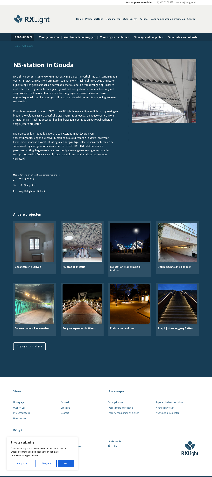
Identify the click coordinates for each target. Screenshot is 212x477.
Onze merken (113, 19)
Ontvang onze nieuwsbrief (139, 2)
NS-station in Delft (74, 266)
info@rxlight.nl (27, 185)
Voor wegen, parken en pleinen (123, 413)
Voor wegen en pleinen (114, 37)
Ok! (66, 463)
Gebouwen (27, 46)
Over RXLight (130, 19)
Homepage (18, 402)
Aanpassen (22, 463)
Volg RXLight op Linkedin (33, 191)
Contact (191, 19)
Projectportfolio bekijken (29, 346)
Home (79, 19)
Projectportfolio (94, 19)
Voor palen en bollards (182, 37)
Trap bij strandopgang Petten (175, 328)
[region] (42, 453)
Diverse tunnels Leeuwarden (32, 328)
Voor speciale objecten (148, 37)
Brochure (65, 407)
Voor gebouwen (49, 37)
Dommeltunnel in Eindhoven (174, 266)
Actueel (144, 19)
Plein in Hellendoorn (122, 328)
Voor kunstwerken (165, 407)
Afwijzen (46, 463)
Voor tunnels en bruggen (79, 37)
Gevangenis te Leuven (28, 266)
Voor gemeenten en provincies (168, 19)
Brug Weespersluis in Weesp (79, 328)
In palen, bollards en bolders (170, 402)
